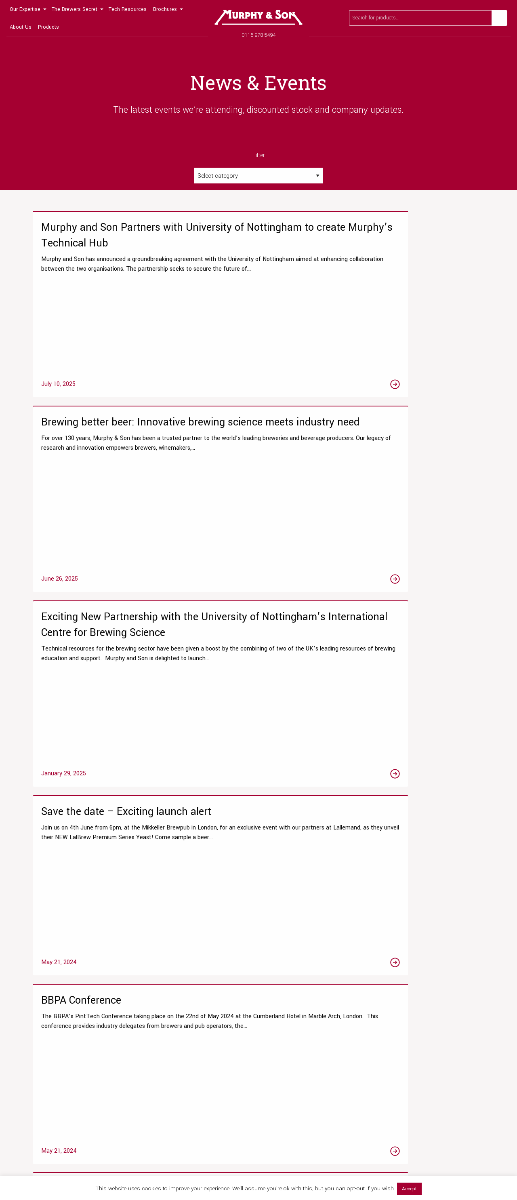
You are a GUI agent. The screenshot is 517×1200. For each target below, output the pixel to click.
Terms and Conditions (410, 1057)
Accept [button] (409, 1188)
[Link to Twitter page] (53, 1113)
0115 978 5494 (259, 35)
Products (48, 27)
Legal (483, 1163)
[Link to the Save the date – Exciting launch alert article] (105, 520)
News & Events (401, 1003)
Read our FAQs (379, 910)
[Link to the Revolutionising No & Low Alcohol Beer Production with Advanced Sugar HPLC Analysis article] (412, 520)
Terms (466, 1163)
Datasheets (161, 977)
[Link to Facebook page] (34, 1113)
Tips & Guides (164, 1003)
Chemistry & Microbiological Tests (70, 1017)
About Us (21, 27)
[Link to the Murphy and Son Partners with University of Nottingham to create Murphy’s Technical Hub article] (105, 314)
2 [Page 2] (258, 836)
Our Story (394, 977)
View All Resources (171, 1043)
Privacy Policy (441, 1163)
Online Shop (280, 977)
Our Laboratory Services (58, 977)
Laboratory (160, 1030)
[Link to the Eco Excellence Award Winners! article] (258, 718)
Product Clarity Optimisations (64, 1030)
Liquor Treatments (287, 990)
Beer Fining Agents (288, 1003)
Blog (152, 1017)
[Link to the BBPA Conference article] (258, 520)
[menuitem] (27, 9)
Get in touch (457, 910)
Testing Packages (51, 1003)
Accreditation (400, 1030)
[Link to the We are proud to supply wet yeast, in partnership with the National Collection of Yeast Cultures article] (412, 718)
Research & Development (60, 990)
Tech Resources (128, 9)
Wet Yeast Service (51, 1043)
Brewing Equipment (289, 1057)
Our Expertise (25, 9)
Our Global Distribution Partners (422, 1017)
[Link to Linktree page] (109, 1113)
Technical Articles (169, 990)
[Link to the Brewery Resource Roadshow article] (105, 718)
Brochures (165, 9)
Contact (393, 1043)
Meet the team (401, 990)
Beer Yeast (278, 1043)
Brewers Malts (282, 1017)
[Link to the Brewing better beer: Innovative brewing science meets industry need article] (258, 314)
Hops (271, 1030)
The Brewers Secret (74, 9)
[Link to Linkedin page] (90, 1113)
